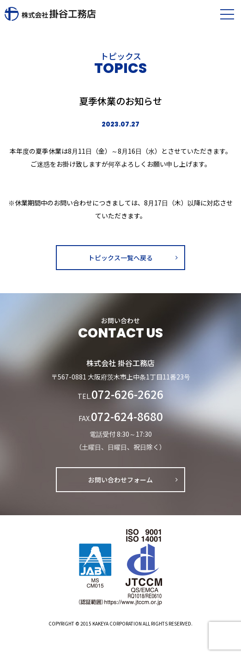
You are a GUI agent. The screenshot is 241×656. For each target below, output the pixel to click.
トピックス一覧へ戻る (120, 257)
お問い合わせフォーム (120, 479)
